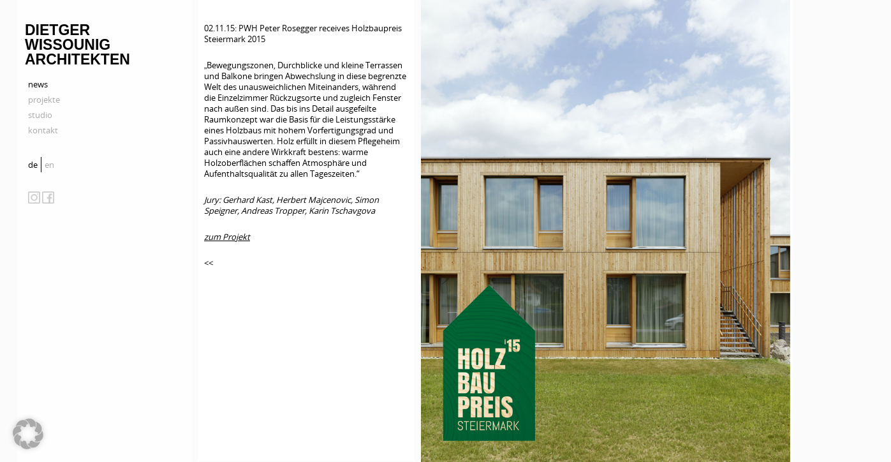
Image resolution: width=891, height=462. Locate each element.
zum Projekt (227, 236)
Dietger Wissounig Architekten (77, 45)
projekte (44, 99)
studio (40, 115)
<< (208, 263)
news (38, 84)
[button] (28, 434)
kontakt (43, 130)
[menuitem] (34, 164)
